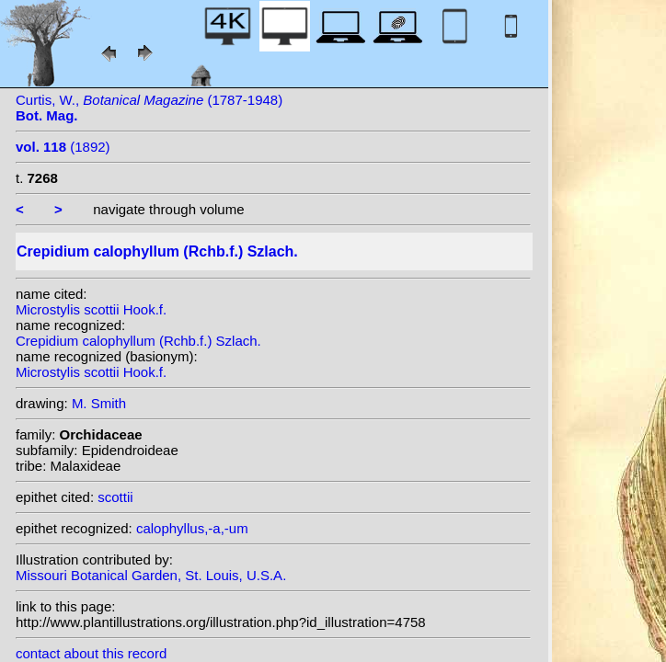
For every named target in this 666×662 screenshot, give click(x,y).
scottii (115, 497)
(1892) (63, 146)
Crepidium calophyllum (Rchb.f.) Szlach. (138, 340)
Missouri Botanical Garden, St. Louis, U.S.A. (151, 575)
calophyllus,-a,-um (192, 528)
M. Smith (99, 403)
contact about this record (91, 653)
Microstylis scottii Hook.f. (91, 309)
